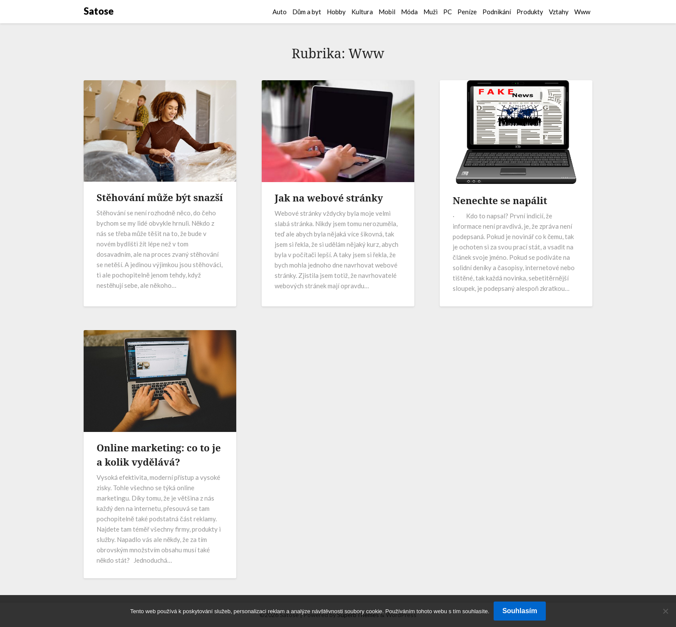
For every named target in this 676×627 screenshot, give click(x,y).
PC (447, 12)
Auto (279, 12)
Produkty (529, 12)
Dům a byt (306, 12)
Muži (430, 12)
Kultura (362, 12)
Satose (99, 11)
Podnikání (496, 12)
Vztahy (559, 12)
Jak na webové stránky (329, 197)
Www (582, 12)
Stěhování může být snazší (160, 197)
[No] (665, 611)
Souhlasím (519, 610)
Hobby (336, 12)
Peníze (467, 12)
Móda (409, 12)
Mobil (387, 12)
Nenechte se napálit (500, 200)
